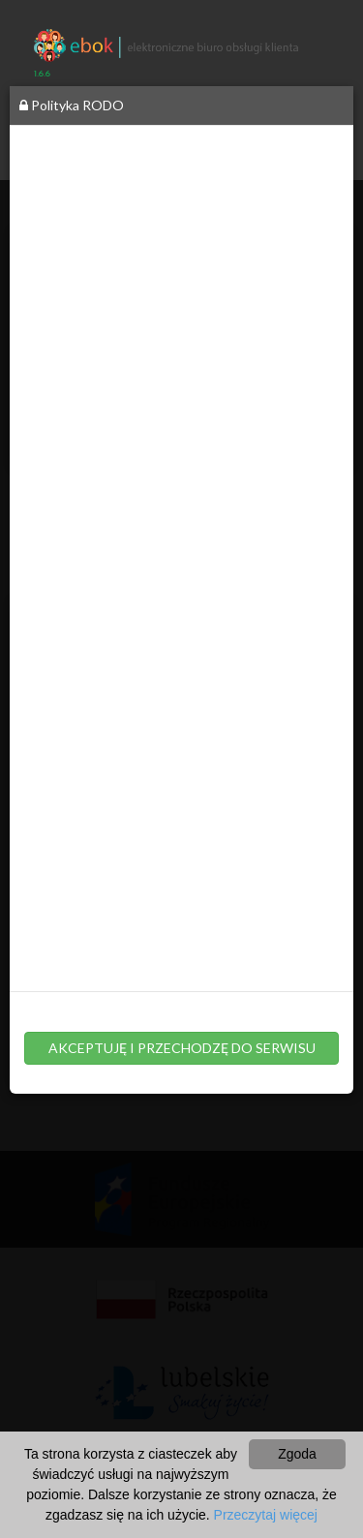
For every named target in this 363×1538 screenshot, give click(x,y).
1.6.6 (42, 74)
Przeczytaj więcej (266, 1515)
